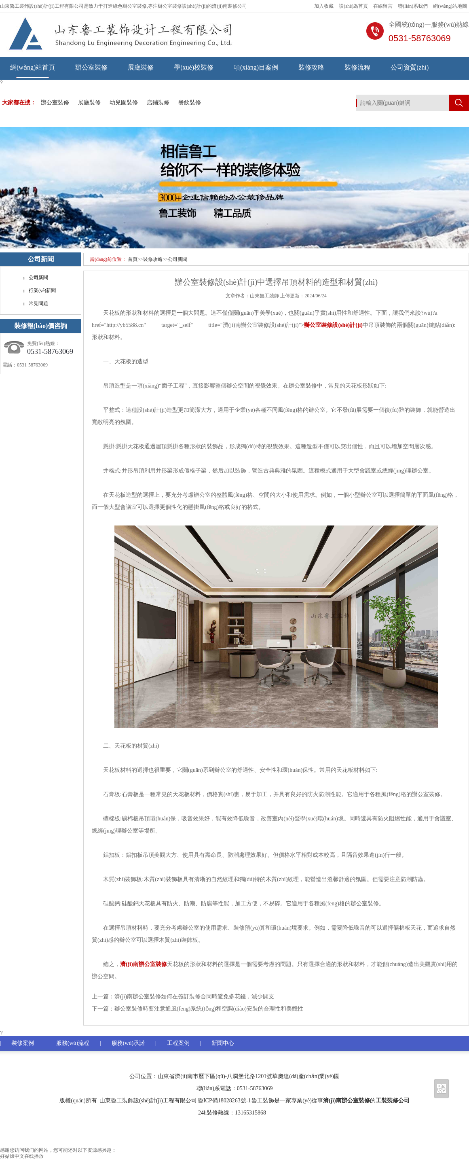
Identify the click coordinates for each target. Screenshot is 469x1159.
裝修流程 (357, 67)
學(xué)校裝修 (193, 67)
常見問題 (38, 303)
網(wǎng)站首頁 (32, 67)
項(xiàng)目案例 (256, 67)
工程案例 (178, 1043)
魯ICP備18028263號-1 (224, 1101)
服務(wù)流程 (72, 1043)
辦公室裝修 (91, 67)
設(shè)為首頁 (353, 6)
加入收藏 (324, 6)
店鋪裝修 (158, 103)
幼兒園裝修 (124, 103)
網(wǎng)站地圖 (450, 6)
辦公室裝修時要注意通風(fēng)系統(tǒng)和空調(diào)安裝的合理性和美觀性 (208, 1009)
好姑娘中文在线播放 (22, 1156)
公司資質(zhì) (410, 67)
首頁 (132, 259)
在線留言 (383, 6)
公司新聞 (177, 259)
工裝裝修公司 (393, 1101)
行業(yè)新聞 (42, 290)
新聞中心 (222, 1043)
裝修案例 (22, 1043)
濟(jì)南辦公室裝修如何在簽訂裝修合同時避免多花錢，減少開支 (194, 997)
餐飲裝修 (189, 103)
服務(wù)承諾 (128, 1043)
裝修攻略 (311, 67)
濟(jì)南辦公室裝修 (346, 1101)
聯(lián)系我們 (413, 6)
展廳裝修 (141, 67)
